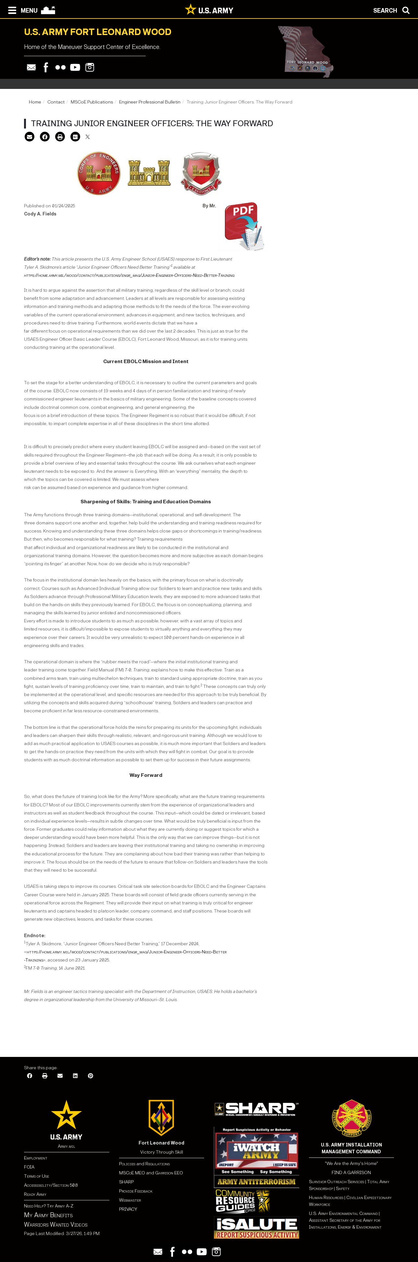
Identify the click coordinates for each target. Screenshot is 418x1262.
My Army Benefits (48, 1215)
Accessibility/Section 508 (51, 1185)
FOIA (29, 1167)
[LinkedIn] (75, 1076)
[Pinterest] (90, 1076)
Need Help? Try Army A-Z (48, 1206)
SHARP (126, 1182)
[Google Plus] (75, 137)
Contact (56, 102)
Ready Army (35, 1194)
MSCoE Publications (92, 102)
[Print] (60, 137)
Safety (343, 1188)
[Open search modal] (393, 10)
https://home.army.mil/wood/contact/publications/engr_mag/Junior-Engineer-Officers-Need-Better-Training (129, 275)
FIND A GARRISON (351, 1172)
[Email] (29, 137)
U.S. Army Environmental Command (343, 1213)
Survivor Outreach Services (336, 1181)
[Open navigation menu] (21, 10)
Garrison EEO (169, 1173)
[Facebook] (44, 137)
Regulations (157, 1164)
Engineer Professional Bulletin (149, 102)
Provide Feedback (136, 1191)
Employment (35, 1158)
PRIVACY (128, 1209)
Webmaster (130, 1200)
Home (35, 102)
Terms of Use (36, 1176)
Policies (127, 1164)
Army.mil (66, 1146)
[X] (87, 137)
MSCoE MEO (132, 1173)
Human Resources (326, 1197)
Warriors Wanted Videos (56, 1224)
